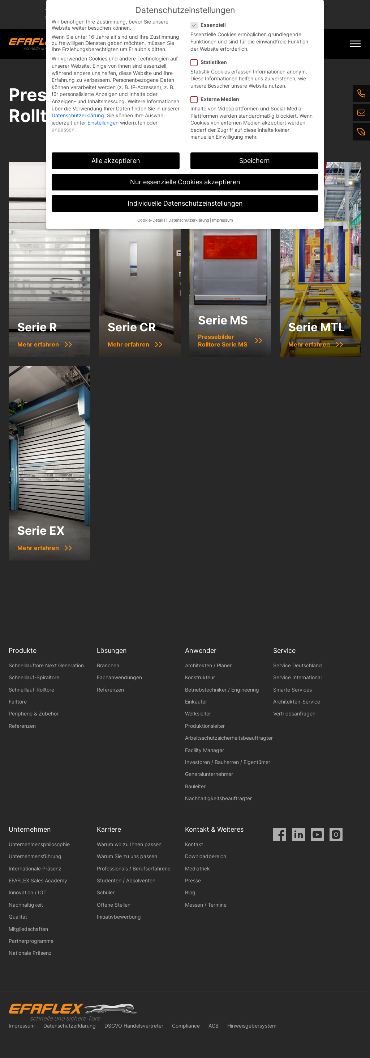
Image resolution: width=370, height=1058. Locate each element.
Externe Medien (217, 99)
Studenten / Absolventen (126, 880)
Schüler (106, 892)
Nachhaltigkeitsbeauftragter (218, 798)
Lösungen (112, 650)
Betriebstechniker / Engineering (222, 690)
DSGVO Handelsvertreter (133, 1026)
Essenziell (210, 25)
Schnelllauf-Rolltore (31, 690)
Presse (193, 880)
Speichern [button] (254, 160)
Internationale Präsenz (35, 868)
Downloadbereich (205, 856)
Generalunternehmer (209, 774)
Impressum (22, 1026)
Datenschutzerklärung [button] (188, 220)
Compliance (186, 1026)
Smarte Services (292, 690)
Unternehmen (30, 829)
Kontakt (194, 844)
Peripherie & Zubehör (34, 713)
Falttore (18, 701)
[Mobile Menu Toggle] (355, 44)
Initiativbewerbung (119, 917)
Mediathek (197, 868)
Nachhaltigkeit (26, 905)
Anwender (200, 650)
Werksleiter (198, 713)
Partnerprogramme (31, 941)
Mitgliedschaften (28, 929)
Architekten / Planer (208, 665)
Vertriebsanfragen (294, 713)
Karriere (109, 829)
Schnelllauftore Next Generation (46, 665)
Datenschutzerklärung (69, 1026)
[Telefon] (361, 93)
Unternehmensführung (35, 856)
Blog (190, 892)
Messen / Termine (206, 905)
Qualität (18, 917)
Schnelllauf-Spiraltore (34, 677)
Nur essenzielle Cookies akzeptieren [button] (185, 182)
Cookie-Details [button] (151, 220)
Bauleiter (195, 786)
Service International (297, 677)
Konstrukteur (200, 677)
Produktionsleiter (205, 726)
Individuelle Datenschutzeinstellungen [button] (185, 203)
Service (284, 650)
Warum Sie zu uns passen (127, 856)
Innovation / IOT (28, 892)
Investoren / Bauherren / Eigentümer (227, 762)
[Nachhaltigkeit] (361, 131)
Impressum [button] (222, 220)
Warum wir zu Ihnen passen (129, 844)
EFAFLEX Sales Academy (38, 880)
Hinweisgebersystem (251, 1026)
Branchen (108, 665)
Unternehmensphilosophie (39, 844)
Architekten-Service (296, 701)
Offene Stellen (113, 905)
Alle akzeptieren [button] (115, 160)
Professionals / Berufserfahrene (134, 868)
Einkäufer (196, 701)
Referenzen (22, 726)
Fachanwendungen (119, 677)
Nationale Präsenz (30, 953)
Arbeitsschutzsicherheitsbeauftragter (229, 738)
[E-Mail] (361, 112)
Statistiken (211, 62)
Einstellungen (103, 122)
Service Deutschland (297, 665)
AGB (213, 1026)
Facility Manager (204, 750)
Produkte (22, 650)
